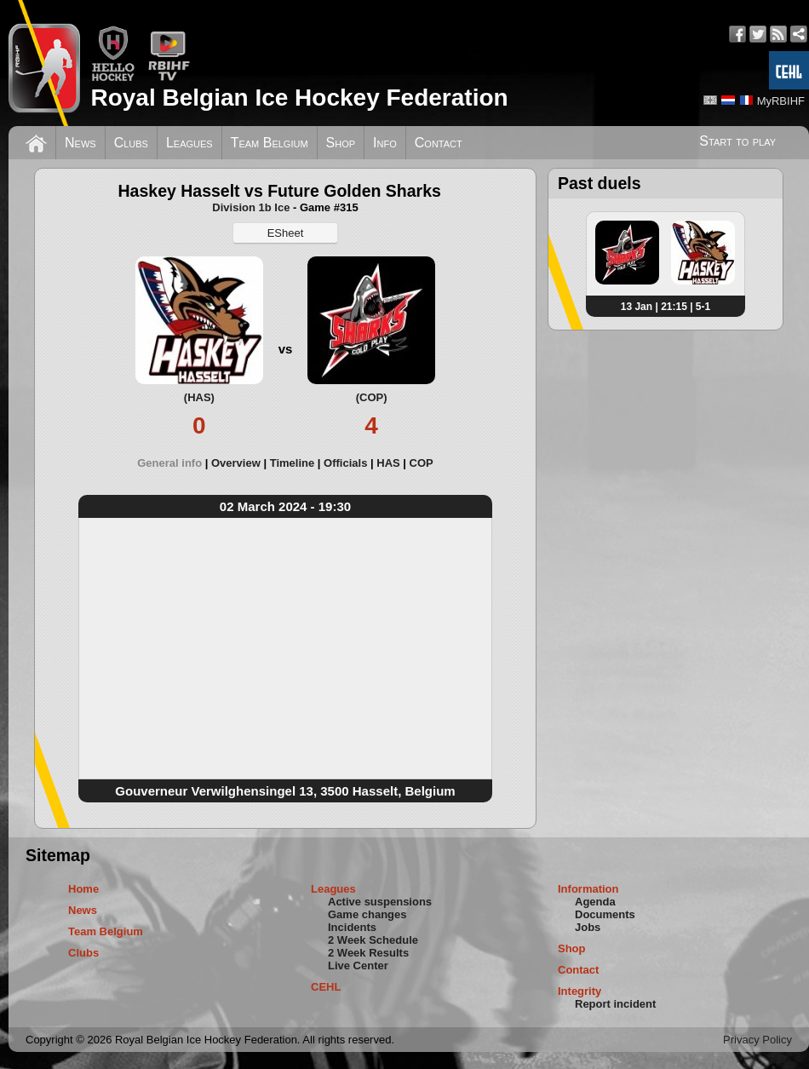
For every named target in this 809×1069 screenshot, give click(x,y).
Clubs (131, 142)
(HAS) (199, 397)
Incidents (352, 927)
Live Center (358, 965)
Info (385, 142)
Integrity (579, 991)
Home (83, 888)
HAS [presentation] (387, 463)
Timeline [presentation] (292, 463)
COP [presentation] (421, 463)
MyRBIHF (781, 101)
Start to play (737, 141)
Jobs (587, 927)
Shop (341, 142)
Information (588, 888)
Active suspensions (380, 901)
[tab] (174, 463)
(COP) (371, 397)
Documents (605, 914)
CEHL (326, 986)
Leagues (189, 142)
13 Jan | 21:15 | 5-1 (665, 307)
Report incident (615, 1003)
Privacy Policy (757, 1039)
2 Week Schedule (373, 940)
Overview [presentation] (236, 463)
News (80, 142)
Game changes (367, 914)
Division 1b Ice (251, 207)
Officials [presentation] (345, 463)
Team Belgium (269, 142)
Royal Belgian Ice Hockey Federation (299, 97)
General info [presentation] (169, 463)
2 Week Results (368, 952)
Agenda (595, 901)
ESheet (285, 233)
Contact (438, 142)
